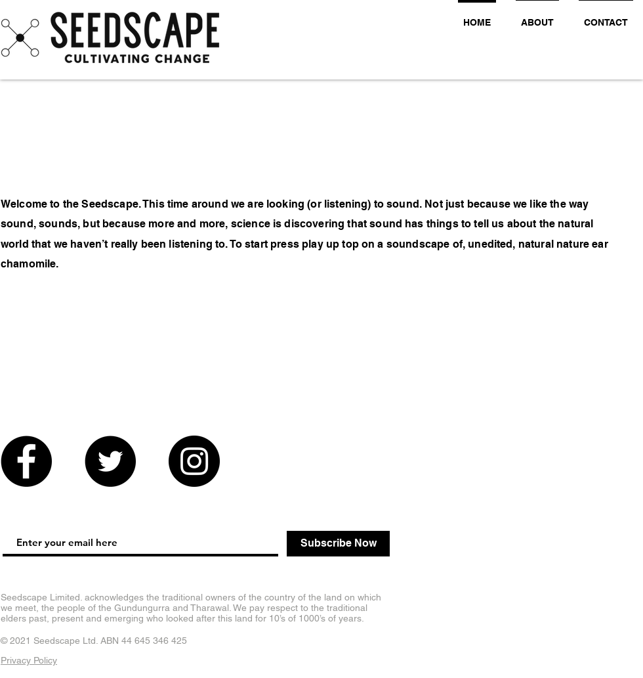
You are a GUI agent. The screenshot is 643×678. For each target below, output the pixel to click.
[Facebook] (26, 461)
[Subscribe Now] (338, 543)
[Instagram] (194, 461)
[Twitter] (110, 461)
